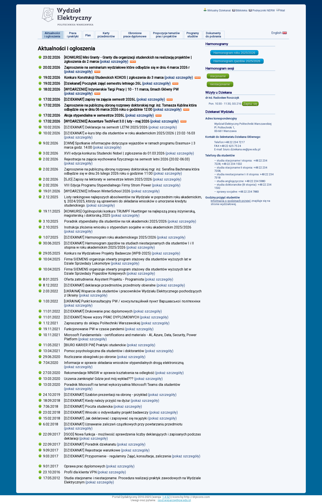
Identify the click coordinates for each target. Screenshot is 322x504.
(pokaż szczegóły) (114, 62)
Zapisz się (250, 103)
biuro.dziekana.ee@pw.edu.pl (241, 149)
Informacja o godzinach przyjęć (231, 200)
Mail (282, 10)
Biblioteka (241, 10)
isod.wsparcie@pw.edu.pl (174, 500)
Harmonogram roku (234, 52)
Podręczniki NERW (263, 10)
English (277, 33)
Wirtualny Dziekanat (219, 10)
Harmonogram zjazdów (237, 61)
